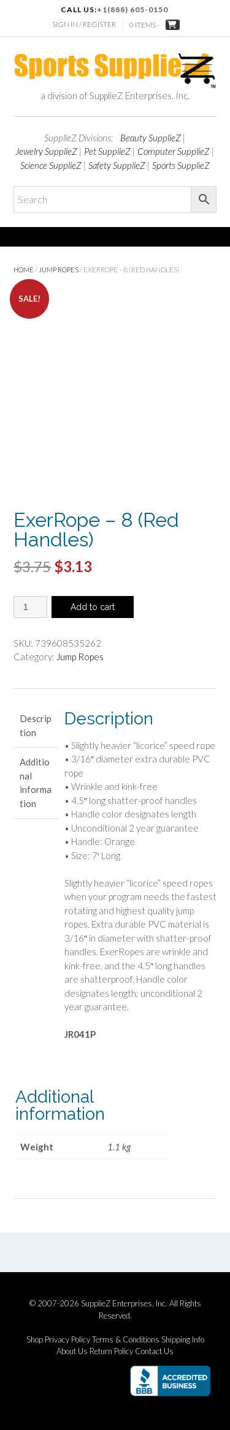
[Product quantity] (30, 607)
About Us (72, 1351)
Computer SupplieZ (173, 151)
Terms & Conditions (125, 1340)
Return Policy (111, 1351)
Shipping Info (182, 1340)
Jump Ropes (59, 270)
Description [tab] (36, 725)
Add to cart (93, 607)
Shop (34, 1340)
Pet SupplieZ (107, 151)
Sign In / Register (84, 24)
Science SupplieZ (51, 165)
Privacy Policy (67, 1340)
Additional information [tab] (36, 782)
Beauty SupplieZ (150, 137)
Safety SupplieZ (116, 165)
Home (23, 270)
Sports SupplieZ (181, 165)
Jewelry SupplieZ (46, 151)
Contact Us (154, 1351)
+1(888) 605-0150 (132, 9)
